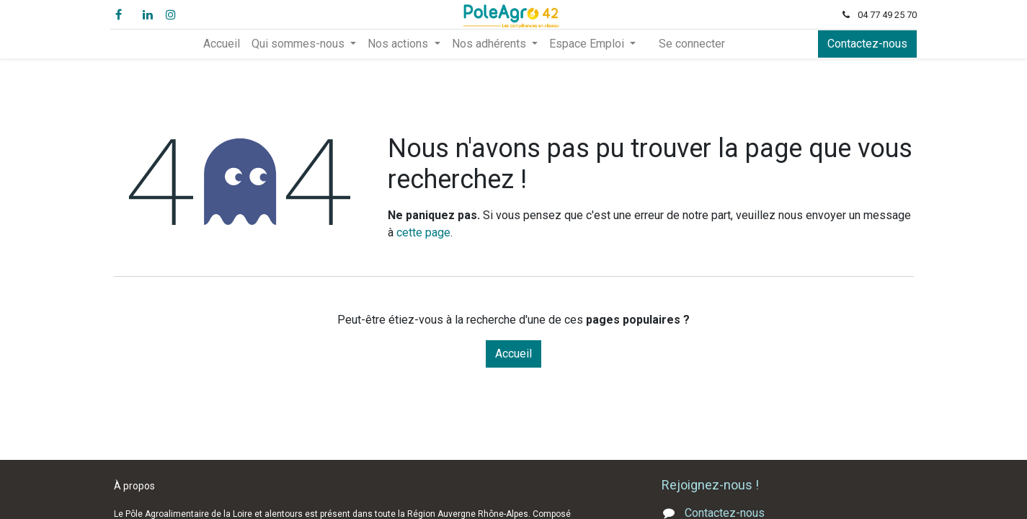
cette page (423, 232)
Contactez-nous (864, 43)
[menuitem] (221, 44)
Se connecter (692, 43)
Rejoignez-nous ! (712, 484)
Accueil (513, 353)
